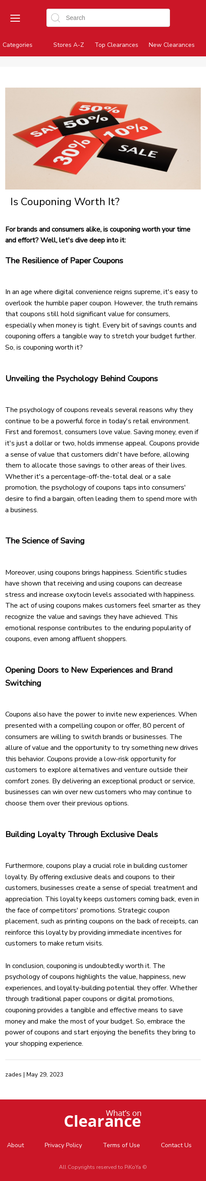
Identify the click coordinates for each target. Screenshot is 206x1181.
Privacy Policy (63, 1145)
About (15, 1145)
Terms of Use (121, 1145)
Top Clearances (116, 45)
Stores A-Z (68, 45)
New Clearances (172, 45)
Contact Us (176, 1145)
